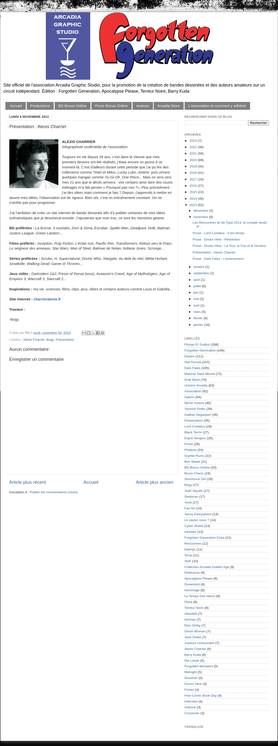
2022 (194, 147)
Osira (188, 602)
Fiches (189, 689)
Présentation (65, 339)
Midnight (190, 672)
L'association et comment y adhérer (217, 106)
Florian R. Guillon (197, 344)
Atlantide (190, 613)
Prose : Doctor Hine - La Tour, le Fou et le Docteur (229, 246)
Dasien (189, 356)
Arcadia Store (168, 106)
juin (196, 292)
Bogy (50, 339)
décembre (201, 210)
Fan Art (189, 508)
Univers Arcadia (196, 385)
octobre (199, 267)
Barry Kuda (192, 655)
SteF (187, 561)
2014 (194, 198)
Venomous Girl (195, 479)
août (197, 280)
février (198, 318)
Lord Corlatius (194, 426)
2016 (194, 185)
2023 (194, 141)
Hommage (192, 590)
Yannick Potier (194, 409)
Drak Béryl (192, 380)
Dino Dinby (192, 625)
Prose (188, 444)
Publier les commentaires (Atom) (54, 492)
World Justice (194, 403)
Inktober (190, 532)
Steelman (191, 496)
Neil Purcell (192, 362)
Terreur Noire (194, 608)
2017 (194, 179)
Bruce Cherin (194, 473)
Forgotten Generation (200, 350)
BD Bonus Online (72, 106)
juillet (197, 286)
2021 (194, 153)
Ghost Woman (194, 631)
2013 (194, 205)
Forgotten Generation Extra (204, 537)
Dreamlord (192, 584)
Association (192, 391)
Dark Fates (192, 368)
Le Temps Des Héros (199, 596)
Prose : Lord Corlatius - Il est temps (219, 233)
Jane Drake (192, 637)
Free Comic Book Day (200, 695)
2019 (194, 166)
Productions (40, 106)
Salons (189, 397)
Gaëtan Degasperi (197, 415)
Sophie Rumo (194, 456)
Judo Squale (193, 491)
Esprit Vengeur (195, 438)
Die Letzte (191, 660)
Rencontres (192, 543)
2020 (194, 160)
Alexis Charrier (34, 339)
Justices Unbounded (199, 643)
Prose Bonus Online (111, 106)
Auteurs (142, 106)
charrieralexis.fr (47, 299)
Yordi (188, 502)
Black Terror (193, 432)
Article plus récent (27, 482)
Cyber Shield (193, 526)
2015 (194, 192)
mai (196, 299)
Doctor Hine (193, 684)
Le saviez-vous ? (196, 520)
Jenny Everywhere (198, 514)
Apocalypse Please (198, 578)
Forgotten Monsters (198, 666)
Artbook (190, 707)
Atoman (190, 619)
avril (197, 305)
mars (197, 312)
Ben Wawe (192, 461)
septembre (201, 273)
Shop (188, 555)
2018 (194, 173)
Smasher (191, 678)
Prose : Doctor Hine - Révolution (216, 239)
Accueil (16, 106)
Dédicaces (192, 572)
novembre (201, 217)
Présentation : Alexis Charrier (214, 252)
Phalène (190, 450)
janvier (198, 325)
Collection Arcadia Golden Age (206, 567)
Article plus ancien (154, 482)
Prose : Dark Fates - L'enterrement (218, 259)
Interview (191, 701)
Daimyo (190, 549)
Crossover (192, 713)
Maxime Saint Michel (199, 374)
